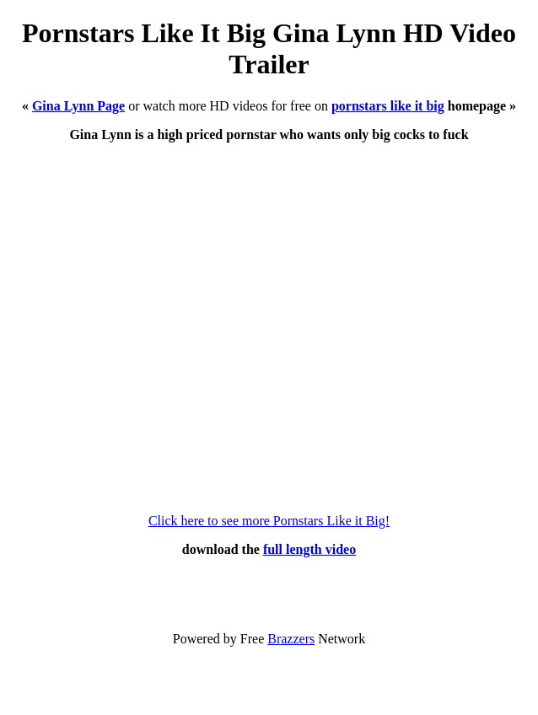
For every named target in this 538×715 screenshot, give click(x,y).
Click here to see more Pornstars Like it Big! (269, 520)
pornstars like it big (387, 106)
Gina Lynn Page (78, 106)
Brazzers (291, 639)
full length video (309, 549)
